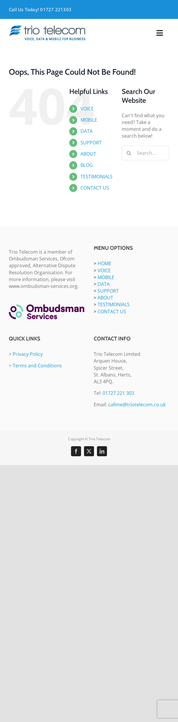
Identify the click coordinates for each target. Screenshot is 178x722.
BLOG (86, 165)
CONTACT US (94, 188)
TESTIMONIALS (96, 176)
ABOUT (88, 154)
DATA (86, 131)
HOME (104, 263)
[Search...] (145, 153)
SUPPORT (91, 142)
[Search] (129, 153)
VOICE (87, 108)
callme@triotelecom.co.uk (137, 404)
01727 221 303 (118, 393)
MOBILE (88, 120)
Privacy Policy (28, 354)
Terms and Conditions (37, 365)
